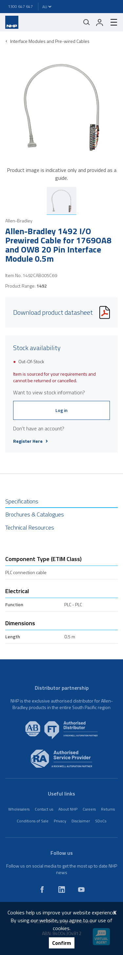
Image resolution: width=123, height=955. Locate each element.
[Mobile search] (86, 22)
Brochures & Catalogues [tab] (34, 514)
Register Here (30, 441)
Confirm (61, 943)
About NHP (67, 809)
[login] (100, 22)
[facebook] (42, 889)
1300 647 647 (20, 6)
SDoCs (100, 821)
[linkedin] (61, 889)
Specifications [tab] (21, 501)
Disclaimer (81, 821)
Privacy (60, 821)
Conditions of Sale (33, 821)
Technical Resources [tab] (29, 527)
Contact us (44, 809)
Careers (89, 809)
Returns (108, 809)
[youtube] (81, 889)
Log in (61, 410)
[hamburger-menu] (111, 22)
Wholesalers (19, 809)
